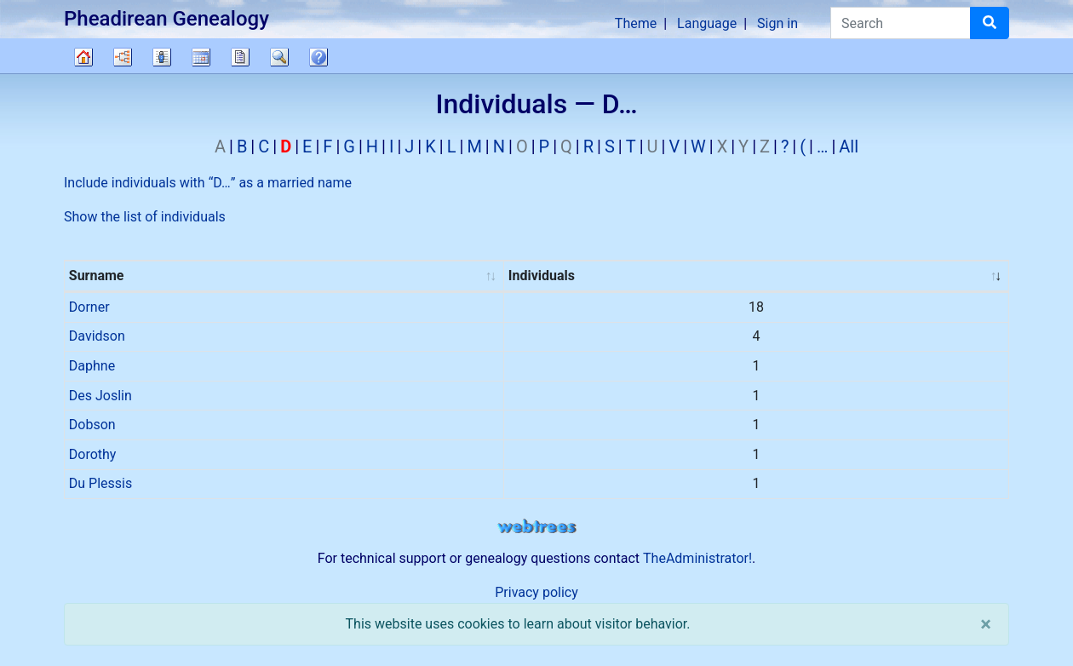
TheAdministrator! (697, 558)
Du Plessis (100, 483)
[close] (985, 624)
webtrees (536, 527)
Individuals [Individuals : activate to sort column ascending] (541, 275)
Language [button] (707, 23)
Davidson (97, 336)
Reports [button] (240, 57)
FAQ (318, 57)
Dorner (89, 307)
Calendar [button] (201, 57)
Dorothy (93, 454)
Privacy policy (536, 592)
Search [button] (279, 57)
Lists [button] (161, 57)
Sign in (777, 23)
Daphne (92, 366)
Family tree (83, 57)
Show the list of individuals (145, 217)
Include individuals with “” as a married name (208, 183)
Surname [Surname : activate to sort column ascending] (96, 275)
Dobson (92, 424)
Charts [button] (122, 57)
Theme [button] (636, 23)
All (848, 146)
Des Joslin (100, 396)
